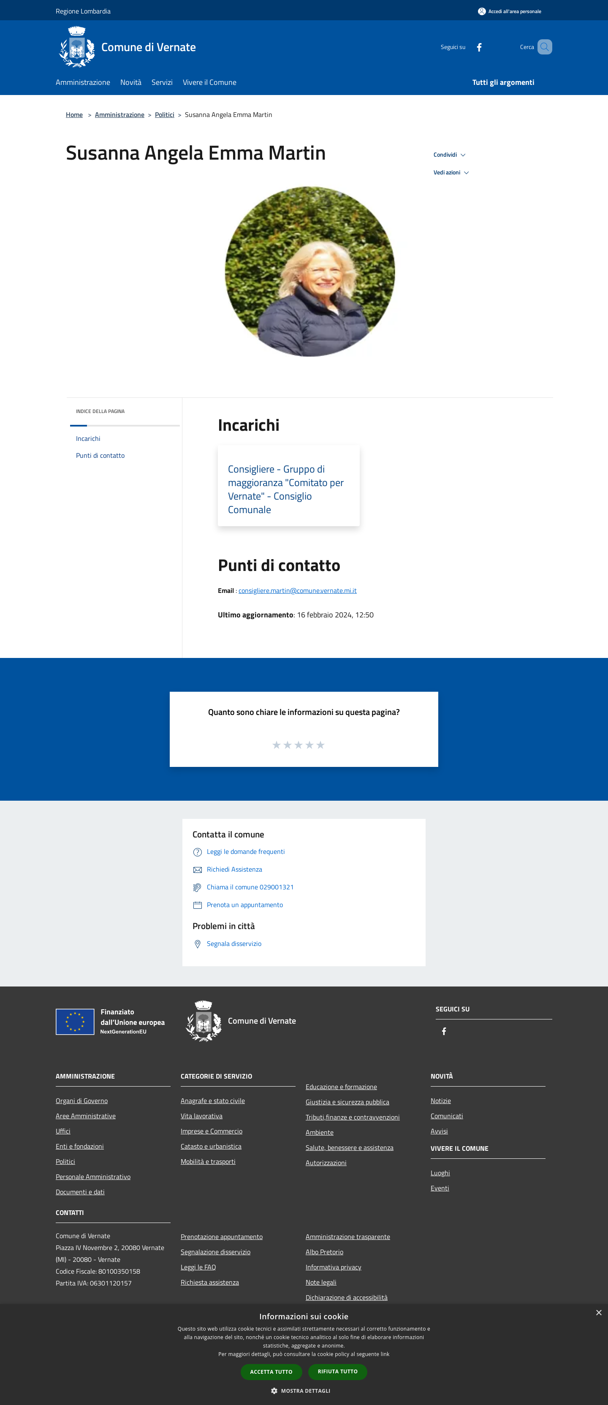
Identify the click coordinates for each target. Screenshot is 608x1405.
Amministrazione (119, 114)
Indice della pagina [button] (100, 411)
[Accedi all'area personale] (509, 11)
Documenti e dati (80, 1192)
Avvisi (439, 1131)
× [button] (598, 1313)
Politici (164, 114)
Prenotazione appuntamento (222, 1236)
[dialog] (304, 1354)
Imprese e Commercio (211, 1131)
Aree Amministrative (86, 1116)
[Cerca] (542, 47)
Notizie (441, 1100)
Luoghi (440, 1173)
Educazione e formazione (341, 1087)
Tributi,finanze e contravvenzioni (353, 1117)
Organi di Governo (82, 1100)
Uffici (63, 1131)
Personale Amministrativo (93, 1176)
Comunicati (447, 1116)
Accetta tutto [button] (271, 1371)
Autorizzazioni (326, 1163)
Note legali (321, 1282)
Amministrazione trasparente (348, 1236)
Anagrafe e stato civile (213, 1100)
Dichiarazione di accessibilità (347, 1297)
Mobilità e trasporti (208, 1161)
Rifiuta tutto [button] (338, 1371)
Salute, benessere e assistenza (350, 1147)
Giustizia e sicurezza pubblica (347, 1102)
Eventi (440, 1188)
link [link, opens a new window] (385, 1354)
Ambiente (320, 1132)
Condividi (451, 155)
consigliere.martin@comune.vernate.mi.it (298, 590)
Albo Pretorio (324, 1252)
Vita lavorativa (202, 1116)
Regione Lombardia (83, 11)
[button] (304, 1390)
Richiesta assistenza (210, 1282)
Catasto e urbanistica (211, 1146)
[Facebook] (467, 46)
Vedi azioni (453, 173)
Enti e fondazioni (80, 1146)
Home (74, 114)
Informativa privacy (333, 1267)
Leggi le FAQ (198, 1267)
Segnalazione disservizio (215, 1252)
